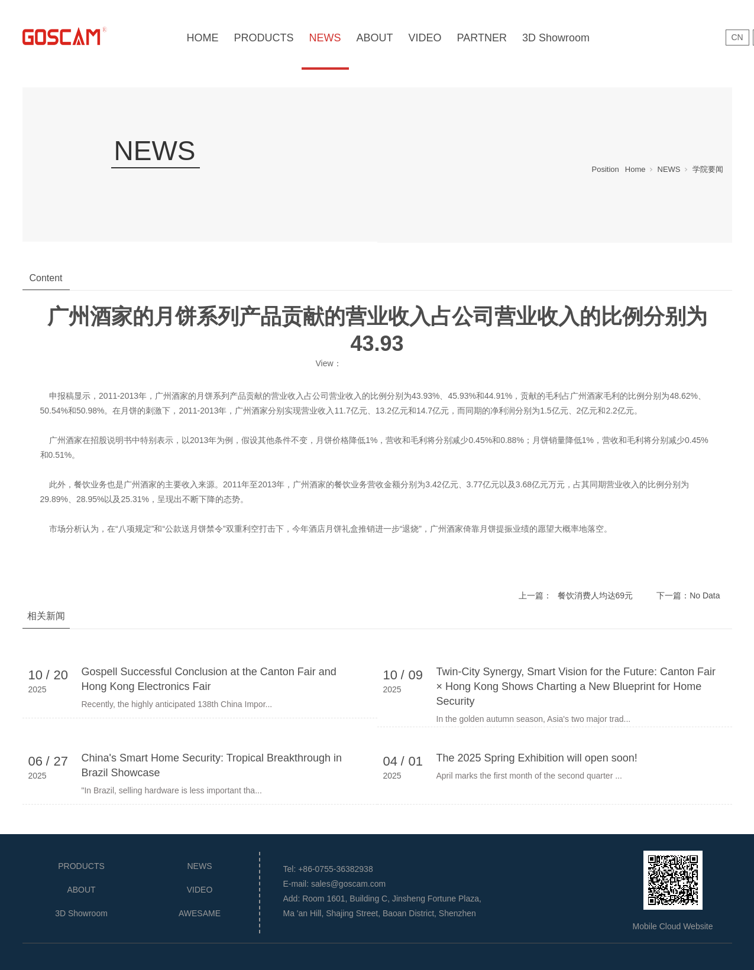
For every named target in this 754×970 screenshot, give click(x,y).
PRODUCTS (264, 38)
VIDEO (425, 38)
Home (635, 169)
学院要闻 (707, 169)
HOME (203, 38)
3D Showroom (556, 38)
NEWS (325, 38)
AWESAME (200, 913)
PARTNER (482, 38)
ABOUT (375, 38)
